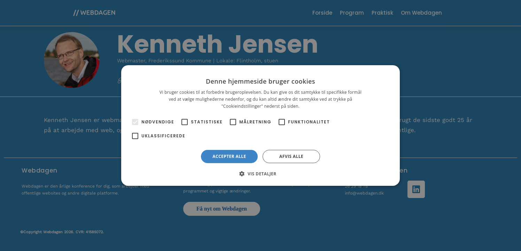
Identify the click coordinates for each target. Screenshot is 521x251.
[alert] (260, 125)
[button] (260, 173)
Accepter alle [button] (229, 156)
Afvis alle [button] (291, 156)
